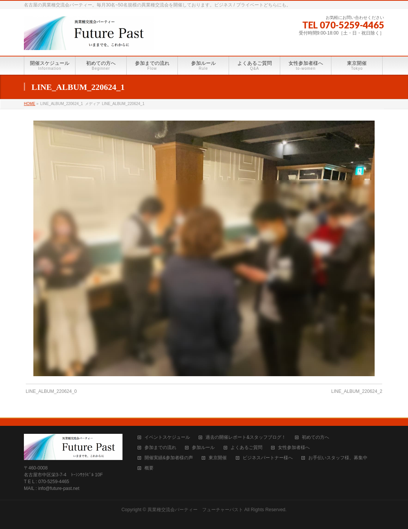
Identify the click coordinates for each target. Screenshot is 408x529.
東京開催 (218, 457)
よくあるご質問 (246, 447)
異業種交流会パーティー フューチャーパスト (195, 509)
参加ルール (203, 447)
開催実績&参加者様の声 (168, 457)
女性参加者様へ (294, 447)
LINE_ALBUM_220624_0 (51, 391)
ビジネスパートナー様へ (268, 457)
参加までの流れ (160, 447)
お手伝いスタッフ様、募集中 (337, 457)
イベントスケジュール (167, 437)
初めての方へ (315, 437)
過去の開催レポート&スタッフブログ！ (246, 437)
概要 (149, 468)
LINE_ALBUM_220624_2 (356, 391)
